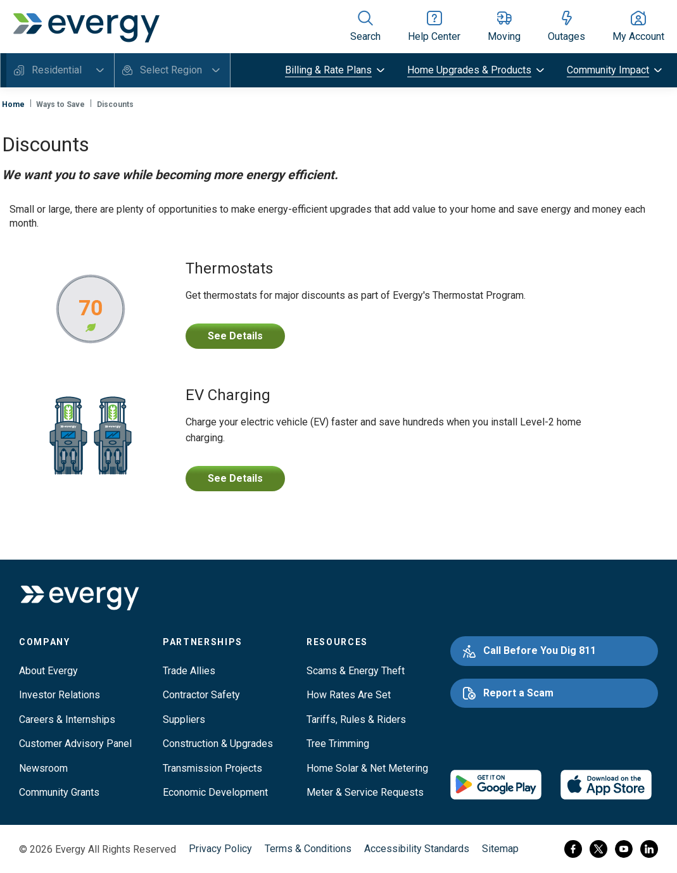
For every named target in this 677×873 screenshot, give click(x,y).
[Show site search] (365, 26)
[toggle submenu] (336, 70)
